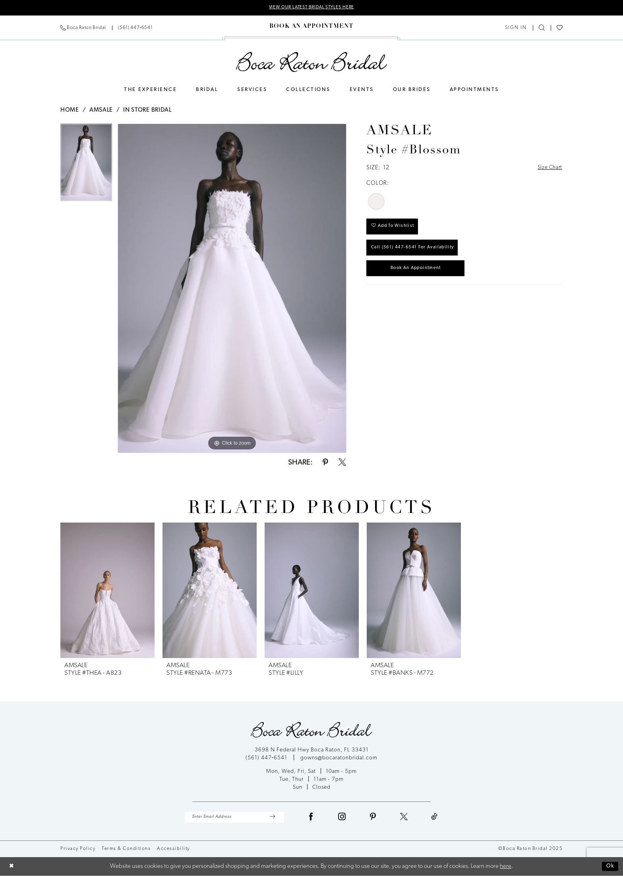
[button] (516, 28)
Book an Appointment (421, 274)
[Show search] (542, 28)
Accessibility (173, 850)
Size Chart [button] (548, 169)
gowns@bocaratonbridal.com (338, 758)
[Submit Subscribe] (272, 818)
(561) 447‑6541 (267, 758)
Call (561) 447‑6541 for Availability (417, 252)
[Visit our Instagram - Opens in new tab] (342, 818)
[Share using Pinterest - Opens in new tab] (325, 463)
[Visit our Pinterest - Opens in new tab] (373, 818)
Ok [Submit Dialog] (609, 868)
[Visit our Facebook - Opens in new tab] (311, 818)
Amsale (101, 111)
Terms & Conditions (126, 850)
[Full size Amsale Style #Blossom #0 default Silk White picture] (232, 288)
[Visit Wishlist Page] (560, 28)
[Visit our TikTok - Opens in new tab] (434, 818)
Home (69, 111)
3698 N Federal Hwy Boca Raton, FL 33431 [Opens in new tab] (312, 750)
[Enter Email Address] (234, 818)
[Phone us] (106, 28)
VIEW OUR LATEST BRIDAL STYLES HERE (311, 8)
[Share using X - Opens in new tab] (342, 463)
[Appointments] (311, 27)
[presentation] (107, 591)
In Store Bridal (147, 111)
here (505, 868)
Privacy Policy (77, 850)
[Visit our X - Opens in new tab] (404, 818)
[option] (86, 165)
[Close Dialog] (12, 868)
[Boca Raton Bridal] (311, 62)
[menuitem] (106, 28)
